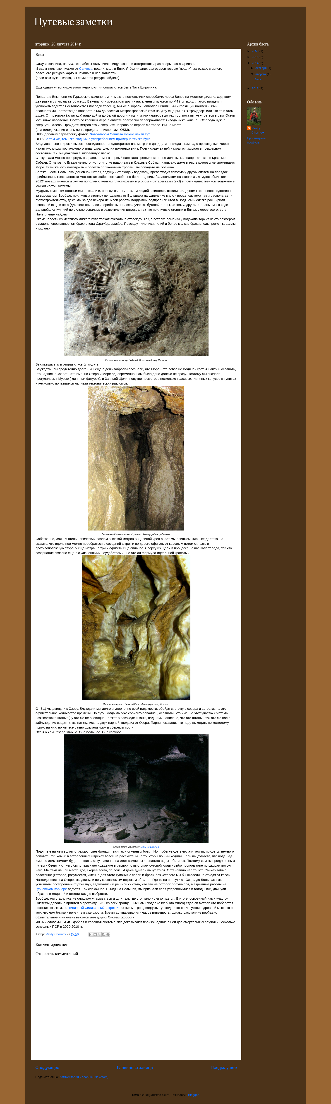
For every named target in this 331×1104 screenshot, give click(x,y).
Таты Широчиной (149, 847)
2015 (255, 57)
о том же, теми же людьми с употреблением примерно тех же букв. (98, 139)
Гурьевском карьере (51, 889)
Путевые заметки (73, 21)
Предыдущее (224, 1067)
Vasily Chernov (258, 130)
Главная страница (135, 1067)
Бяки (258, 79)
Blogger (193, 1095)
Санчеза (85, 68)
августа (261, 74)
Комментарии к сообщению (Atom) (84, 1077)
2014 (255, 63)
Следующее (47, 1067)
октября (261, 68)
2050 (255, 51)
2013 (255, 88)
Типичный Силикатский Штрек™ (93, 908)
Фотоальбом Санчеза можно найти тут (119, 134)
